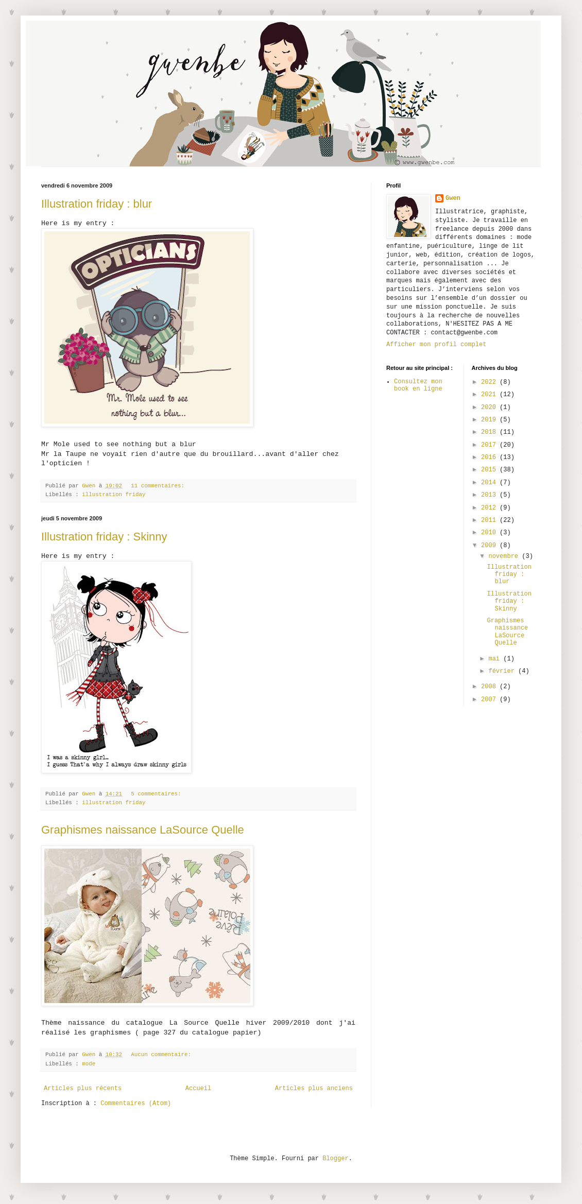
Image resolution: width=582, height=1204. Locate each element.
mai (495, 659)
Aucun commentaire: (161, 1055)
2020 (490, 407)
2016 (490, 457)
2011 (490, 520)
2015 (490, 469)
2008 (490, 686)
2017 (490, 445)
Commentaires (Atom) (135, 1103)
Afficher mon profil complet (436, 344)
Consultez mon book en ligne (418, 385)
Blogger (335, 1158)
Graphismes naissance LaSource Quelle (142, 829)
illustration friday (113, 494)
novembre (505, 556)
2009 (490, 545)
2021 (490, 394)
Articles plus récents (83, 1088)
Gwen (453, 198)
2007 (490, 699)
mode (88, 1064)
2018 (490, 432)
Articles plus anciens (314, 1088)
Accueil (198, 1088)
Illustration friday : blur (96, 203)
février (503, 671)
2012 (490, 508)
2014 (490, 482)
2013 (490, 495)
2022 (490, 382)
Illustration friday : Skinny (104, 536)
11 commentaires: (157, 486)
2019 (490, 419)
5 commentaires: (156, 794)
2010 (490, 532)
